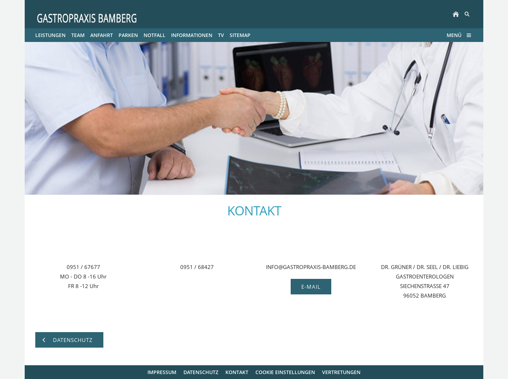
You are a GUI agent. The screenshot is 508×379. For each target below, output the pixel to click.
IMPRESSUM (161, 372)
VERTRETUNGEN (341, 372)
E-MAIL (311, 286)
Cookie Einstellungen (285, 372)
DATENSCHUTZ (200, 372)
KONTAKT (236, 372)
